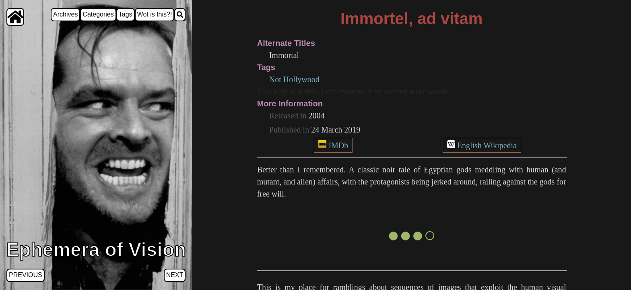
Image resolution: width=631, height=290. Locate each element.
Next (175, 274)
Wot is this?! (154, 14)
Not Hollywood (294, 79)
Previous (25, 274)
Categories (97, 14)
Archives (65, 14)
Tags (125, 14)
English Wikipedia (487, 145)
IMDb (338, 145)
